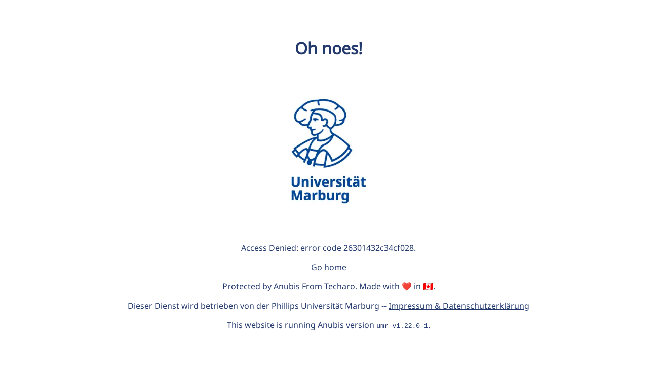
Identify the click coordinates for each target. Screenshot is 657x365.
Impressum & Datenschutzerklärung (459, 305)
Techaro (339, 286)
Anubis (287, 286)
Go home (328, 267)
